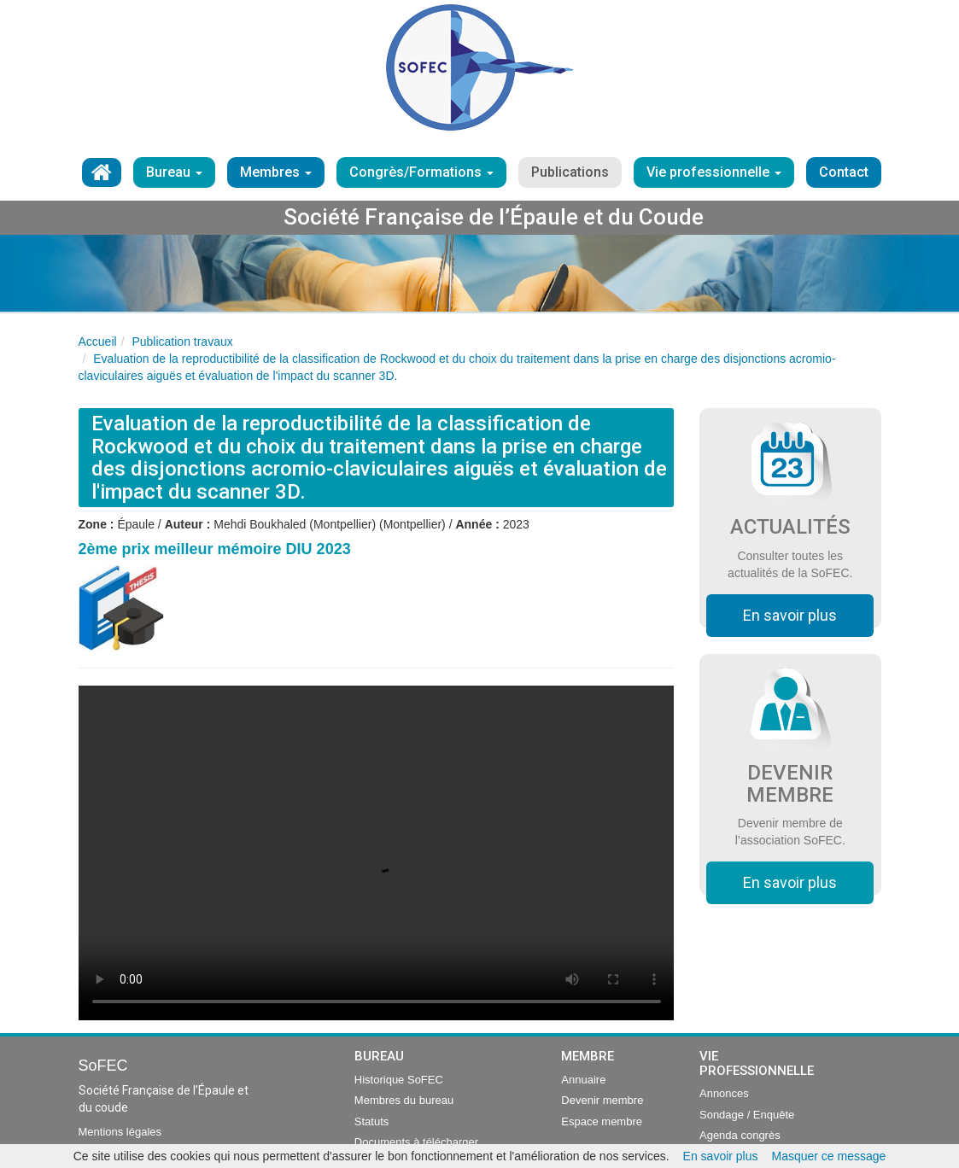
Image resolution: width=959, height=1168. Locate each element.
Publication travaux (182, 341)
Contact (843, 172)
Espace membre (601, 1121)
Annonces (724, 1093)
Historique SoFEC (398, 1079)
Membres (276, 172)
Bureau (174, 172)
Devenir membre (602, 1100)
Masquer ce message (829, 1156)
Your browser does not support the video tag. (377, 853)
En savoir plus (790, 615)
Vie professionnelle (713, 172)
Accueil (98, 341)
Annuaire (583, 1079)
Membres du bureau (403, 1100)
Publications (570, 172)
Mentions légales (120, 1131)
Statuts (371, 1121)
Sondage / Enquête (746, 1114)
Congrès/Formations (421, 172)
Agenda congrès (740, 1135)
